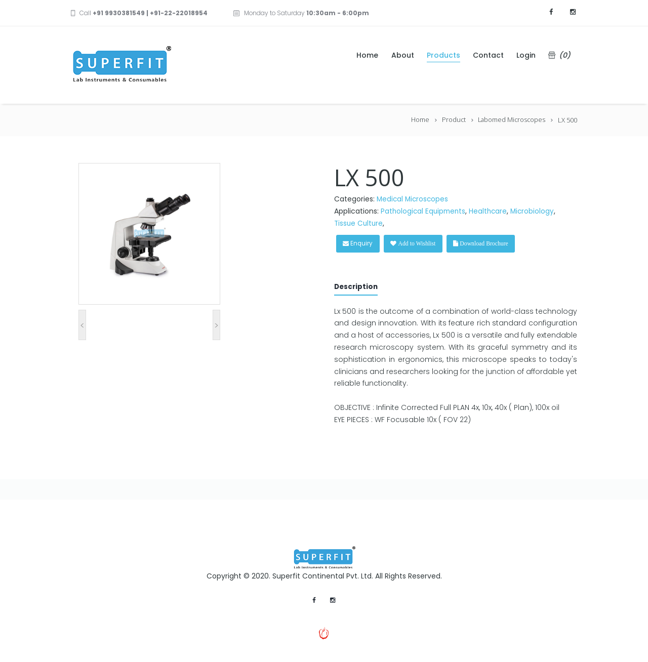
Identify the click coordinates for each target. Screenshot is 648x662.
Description (357, 287)
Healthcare (491, 211)
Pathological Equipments (424, 211)
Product (451, 120)
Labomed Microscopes (510, 120)
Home (418, 120)
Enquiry (361, 243)
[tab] (357, 289)
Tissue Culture (359, 223)
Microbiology (536, 211)
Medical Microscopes (414, 199)
